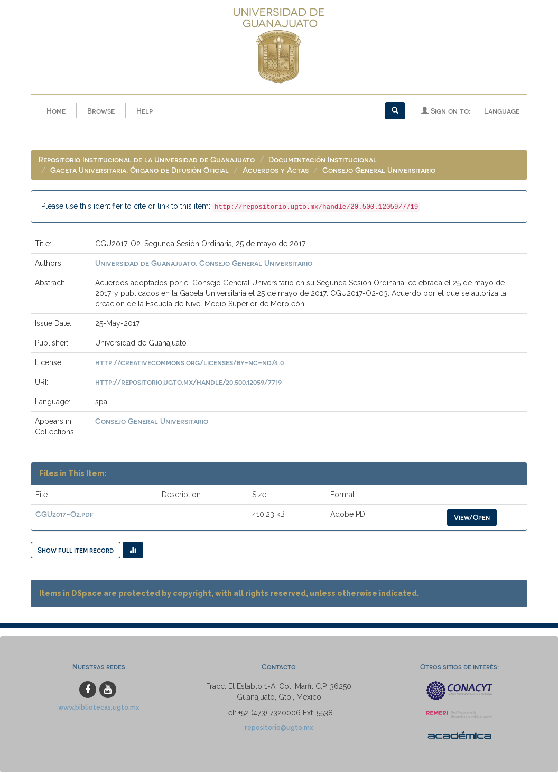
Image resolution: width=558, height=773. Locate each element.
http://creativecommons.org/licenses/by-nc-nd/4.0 (189, 362)
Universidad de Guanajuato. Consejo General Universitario (203, 263)
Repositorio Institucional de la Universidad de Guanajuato (147, 159)
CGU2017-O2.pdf (64, 514)
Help (144, 110)
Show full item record (76, 550)
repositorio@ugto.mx (279, 728)
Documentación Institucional (322, 159)
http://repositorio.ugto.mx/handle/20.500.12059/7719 (188, 382)
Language (501, 110)
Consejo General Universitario (378, 170)
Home (56, 110)
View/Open (472, 517)
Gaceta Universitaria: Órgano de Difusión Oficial (139, 170)
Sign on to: (445, 110)
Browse (101, 110)
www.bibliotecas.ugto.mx (99, 708)
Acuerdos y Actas (276, 170)
